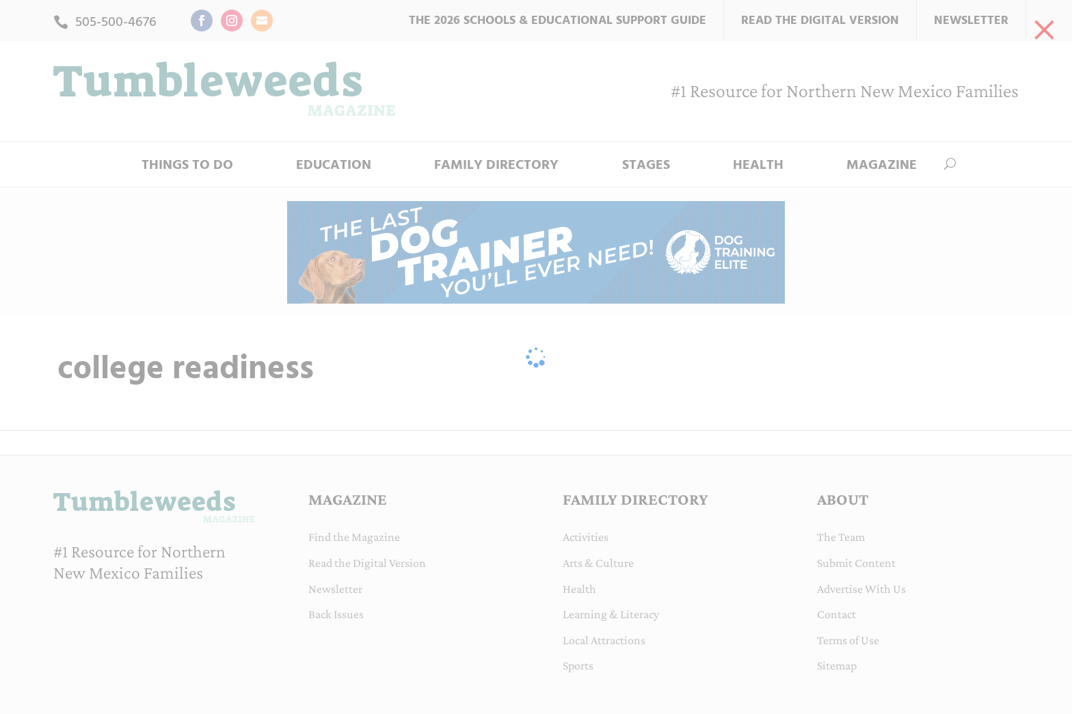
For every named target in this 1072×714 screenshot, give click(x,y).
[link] (1044, 28)
